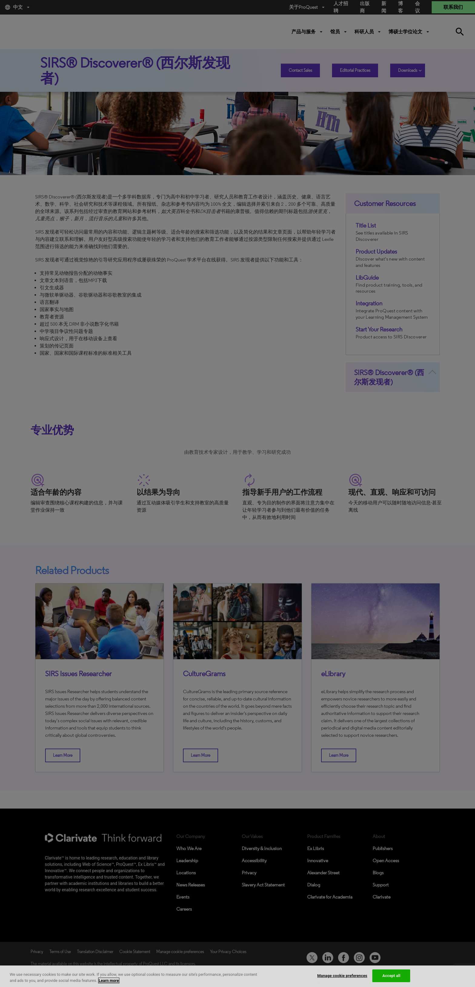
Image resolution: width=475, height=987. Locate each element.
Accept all (391, 975)
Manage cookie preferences (342, 975)
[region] (237, 976)
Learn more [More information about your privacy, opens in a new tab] (109, 980)
